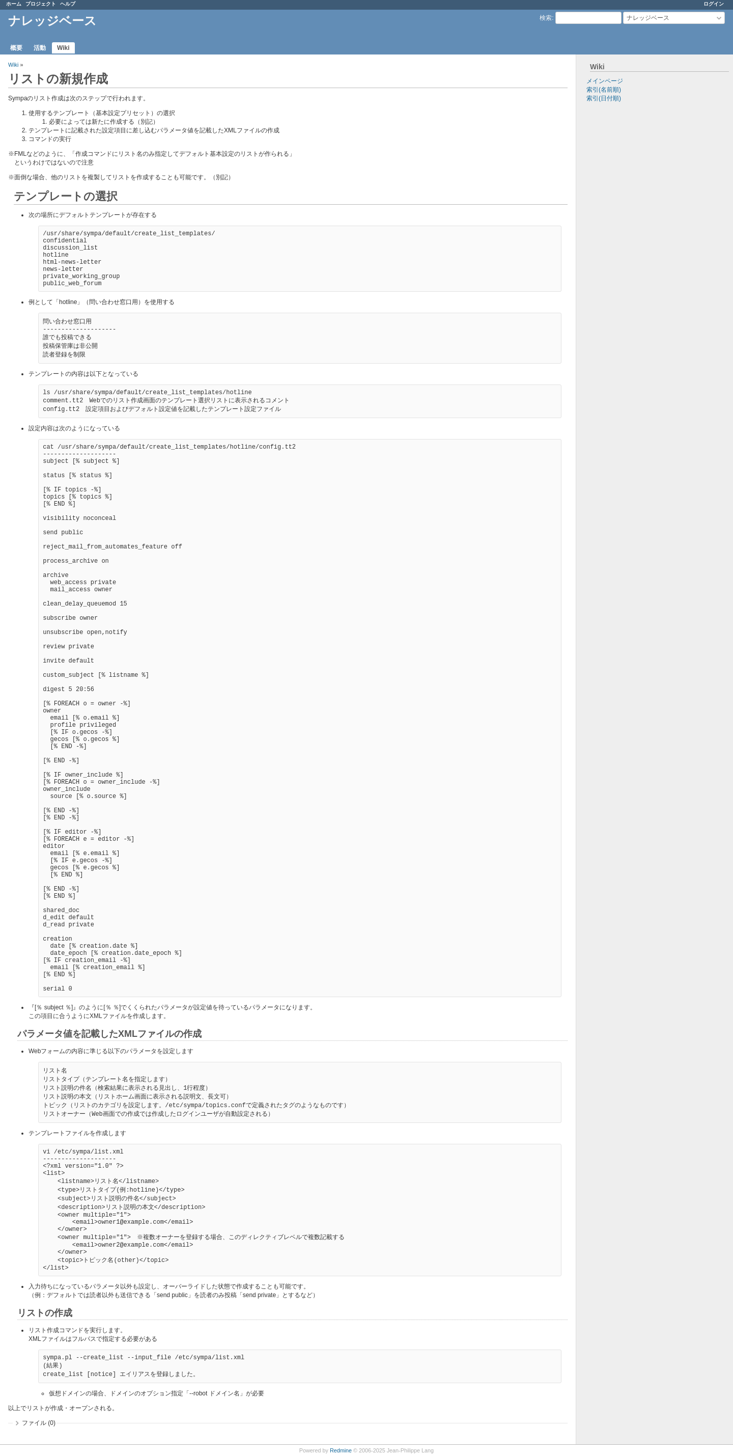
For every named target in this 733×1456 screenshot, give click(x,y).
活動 (40, 47)
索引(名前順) (603, 89)
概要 (16, 47)
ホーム (13, 4)
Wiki (63, 47)
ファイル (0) (38, 1423)
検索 (546, 17)
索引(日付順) (603, 98)
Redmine (341, 1450)
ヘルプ (67, 4)
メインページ (604, 81)
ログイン (713, 4)
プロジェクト (40, 4)
